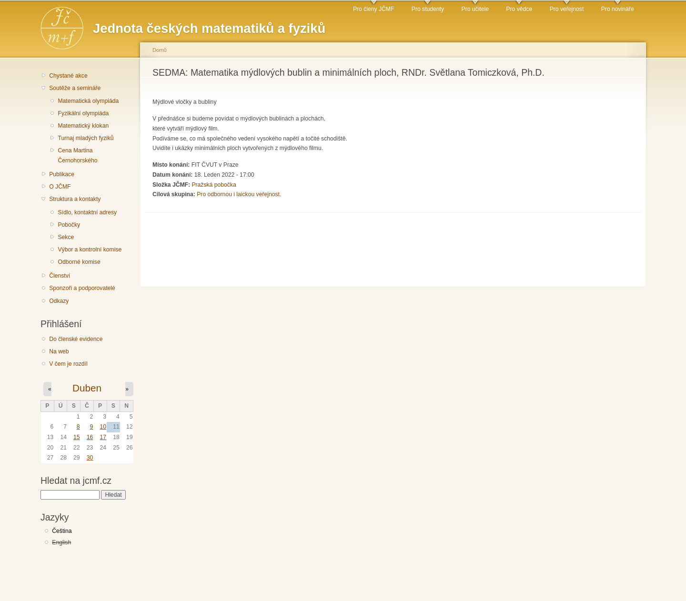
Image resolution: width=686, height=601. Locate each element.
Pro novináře (617, 9)
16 (90, 437)
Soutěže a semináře (75, 88)
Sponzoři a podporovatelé (82, 288)
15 (76, 437)
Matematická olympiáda (88, 101)
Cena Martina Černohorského (77, 155)
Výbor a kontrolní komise (89, 249)
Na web (59, 351)
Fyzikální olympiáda (83, 113)
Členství (59, 275)
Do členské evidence (75, 339)
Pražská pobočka (214, 184)
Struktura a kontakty (75, 199)
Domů (159, 50)
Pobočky (69, 224)
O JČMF (60, 186)
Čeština (61, 531)
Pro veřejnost (567, 9)
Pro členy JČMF (373, 9)
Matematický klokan (83, 125)
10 (103, 426)
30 (90, 457)
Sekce (66, 237)
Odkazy (59, 301)
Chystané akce (68, 75)
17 (103, 437)
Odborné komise (79, 262)
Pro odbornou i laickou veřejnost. (239, 194)
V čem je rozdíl (68, 364)
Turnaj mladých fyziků (85, 138)
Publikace (61, 174)
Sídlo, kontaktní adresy (87, 212)
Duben (86, 387)
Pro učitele (475, 9)
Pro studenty (428, 9)
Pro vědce (519, 9)
